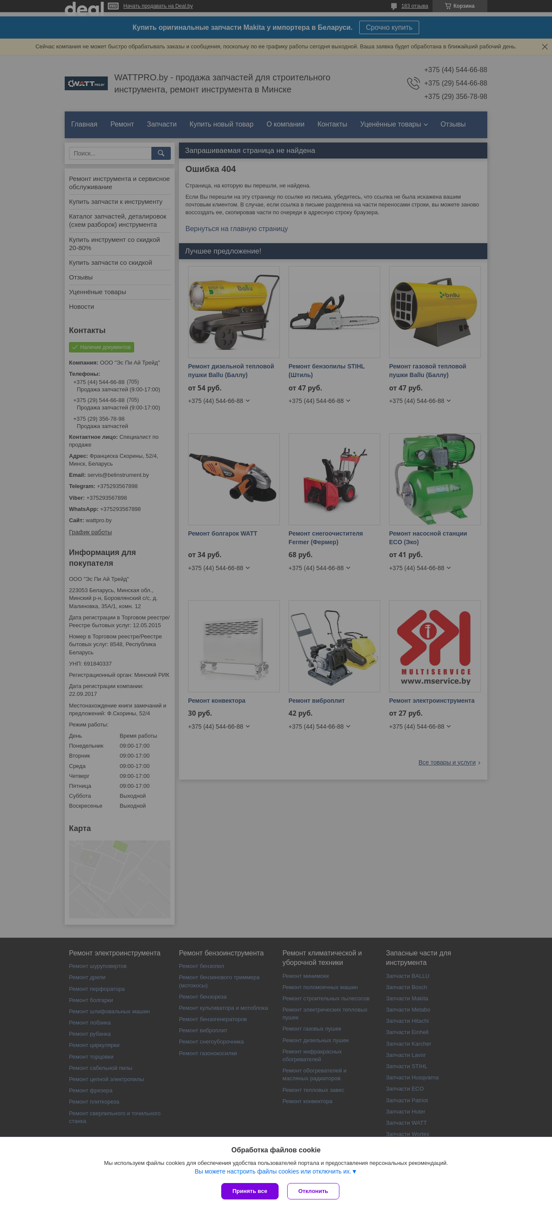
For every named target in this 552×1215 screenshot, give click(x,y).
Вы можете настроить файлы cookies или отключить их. (272, 1171)
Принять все (249, 1191)
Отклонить (313, 1191)
